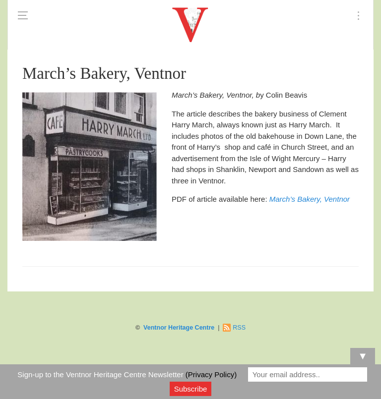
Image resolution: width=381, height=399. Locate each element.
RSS (239, 327)
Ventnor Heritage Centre (178, 327)
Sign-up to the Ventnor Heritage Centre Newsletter (127, 374)
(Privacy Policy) (211, 374)
